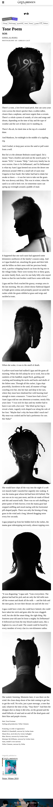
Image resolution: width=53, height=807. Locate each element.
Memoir (15, 19)
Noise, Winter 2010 (10, 768)
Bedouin (45, 23)
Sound (31, 23)
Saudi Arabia (12, 23)
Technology (20, 23)
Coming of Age (38, 23)
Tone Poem (12, 29)
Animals (5, 23)
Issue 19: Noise (7, 19)
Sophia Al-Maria (10, 37)
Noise (26, 23)
